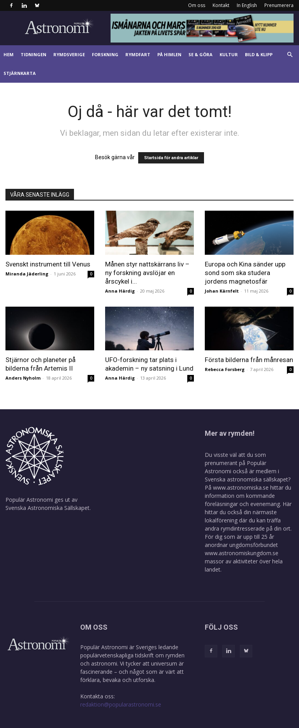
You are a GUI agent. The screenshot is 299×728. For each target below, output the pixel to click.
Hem (9, 54)
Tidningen (33, 54)
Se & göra (200, 54)
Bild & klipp (259, 54)
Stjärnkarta (20, 73)
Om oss (196, 5)
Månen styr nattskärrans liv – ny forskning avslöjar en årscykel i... (147, 272)
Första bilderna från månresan (249, 360)
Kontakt (221, 5)
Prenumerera (279, 5)
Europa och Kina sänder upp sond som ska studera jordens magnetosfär (245, 272)
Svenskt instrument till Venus (47, 264)
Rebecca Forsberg (224, 369)
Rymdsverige (69, 54)
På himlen (169, 54)
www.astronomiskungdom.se (241, 553)
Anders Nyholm (22, 378)
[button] (289, 55)
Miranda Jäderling (26, 274)
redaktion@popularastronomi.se (120, 704)
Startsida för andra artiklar (171, 157)
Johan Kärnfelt (222, 291)
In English (247, 5)
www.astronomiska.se (241, 487)
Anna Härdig (120, 291)
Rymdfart (137, 54)
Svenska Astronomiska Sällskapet (47, 507)
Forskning (105, 54)
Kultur (229, 54)
